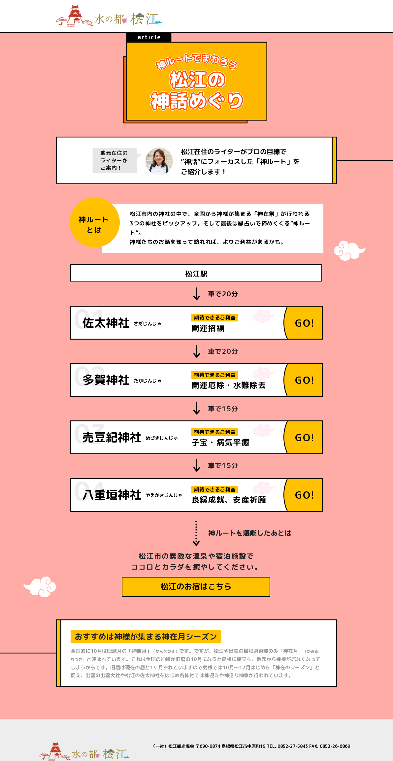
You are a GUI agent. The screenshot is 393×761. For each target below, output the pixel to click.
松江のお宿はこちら (196, 586)
